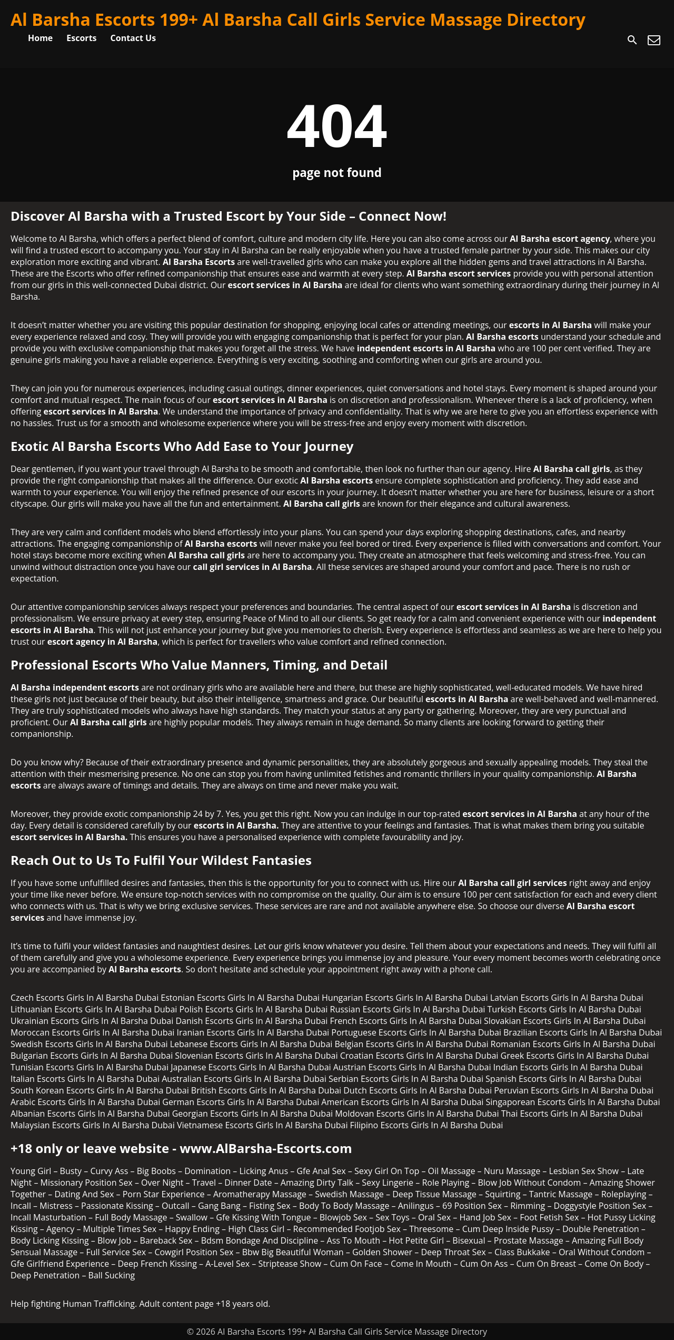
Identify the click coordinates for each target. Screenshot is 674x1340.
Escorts (81, 38)
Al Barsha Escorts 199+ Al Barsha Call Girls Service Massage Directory (298, 19)
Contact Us (133, 38)
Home (40, 38)
